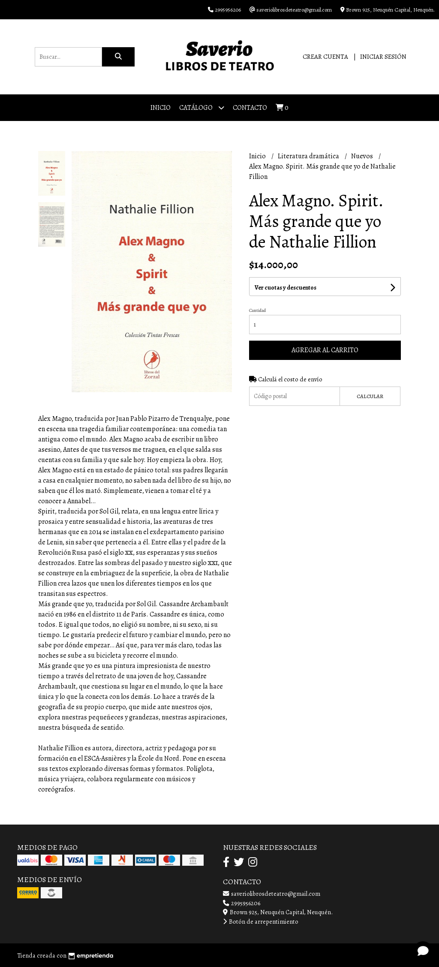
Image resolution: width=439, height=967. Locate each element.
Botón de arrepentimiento (260, 921)
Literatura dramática (309, 156)
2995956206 (241, 903)
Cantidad (257, 310)
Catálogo (201, 107)
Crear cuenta (325, 56)
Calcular (370, 396)
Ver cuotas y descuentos (285, 288)
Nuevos (362, 156)
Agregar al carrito (325, 350)
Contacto (250, 107)
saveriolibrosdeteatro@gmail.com (271, 893)
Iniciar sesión (383, 56)
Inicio (160, 107)
